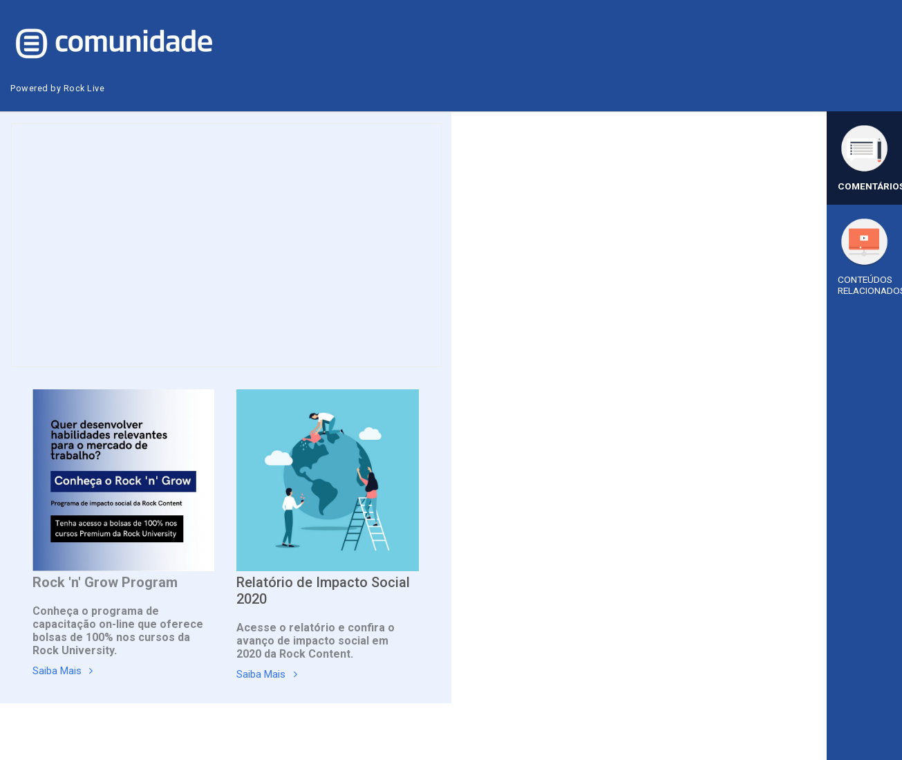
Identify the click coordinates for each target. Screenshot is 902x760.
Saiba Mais (60, 671)
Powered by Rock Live (59, 88)
